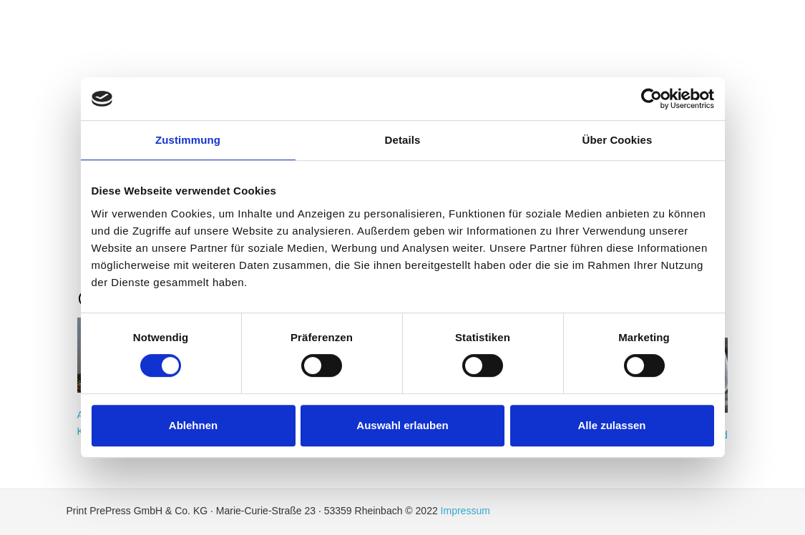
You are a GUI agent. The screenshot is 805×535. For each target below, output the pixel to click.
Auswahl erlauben (402, 425)
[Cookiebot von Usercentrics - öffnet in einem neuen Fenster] (651, 98)
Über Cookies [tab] (617, 140)
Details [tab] (403, 140)
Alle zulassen (611, 425)
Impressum (465, 510)
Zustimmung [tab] (187, 140)
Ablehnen (193, 425)
